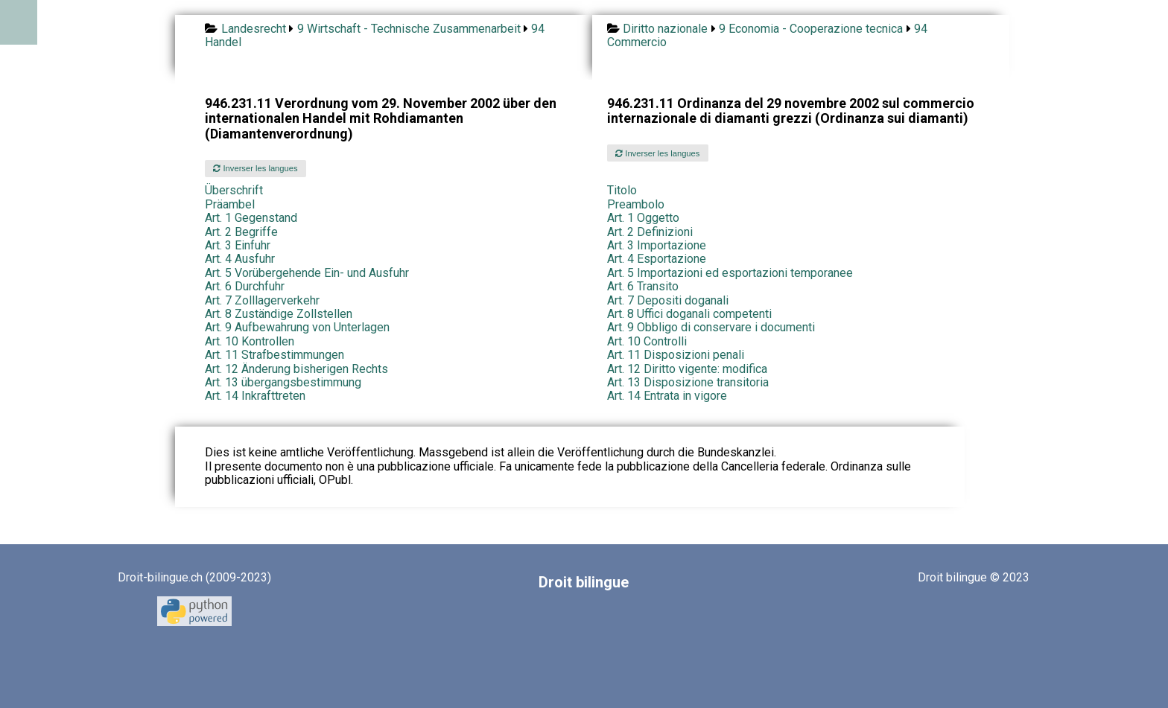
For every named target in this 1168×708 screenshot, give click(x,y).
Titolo (622, 190)
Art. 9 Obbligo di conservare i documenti (711, 327)
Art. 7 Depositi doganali (668, 300)
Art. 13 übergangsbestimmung (283, 382)
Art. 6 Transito (643, 286)
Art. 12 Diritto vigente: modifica (687, 369)
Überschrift (234, 190)
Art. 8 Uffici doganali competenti (689, 314)
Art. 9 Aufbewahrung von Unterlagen (297, 327)
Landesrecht (253, 29)
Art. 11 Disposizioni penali (675, 355)
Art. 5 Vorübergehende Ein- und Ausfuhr (307, 273)
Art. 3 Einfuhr (237, 245)
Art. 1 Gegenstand (251, 218)
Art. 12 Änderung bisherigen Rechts (296, 369)
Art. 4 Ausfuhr (240, 259)
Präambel (230, 204)
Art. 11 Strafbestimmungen (274, 355)
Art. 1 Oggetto (643, 218)
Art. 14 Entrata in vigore (667, 396)
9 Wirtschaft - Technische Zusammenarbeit (409, 29)
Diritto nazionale (665, 29)
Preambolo (635, 204)
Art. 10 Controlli (647, 341)
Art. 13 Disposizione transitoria (688, 382)
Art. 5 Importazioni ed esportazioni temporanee (730, 273)
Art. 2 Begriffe (241, 232)
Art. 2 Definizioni (650, 232)
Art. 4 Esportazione (656, 259)
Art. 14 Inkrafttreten (255, 396)
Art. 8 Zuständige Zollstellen (278, 314)
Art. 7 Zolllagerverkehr (262, 300)
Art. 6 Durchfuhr (245, 286)
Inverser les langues (255, 168)
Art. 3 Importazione (656, 245)
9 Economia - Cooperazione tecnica (811, 29)
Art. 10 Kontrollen (249, 341)
